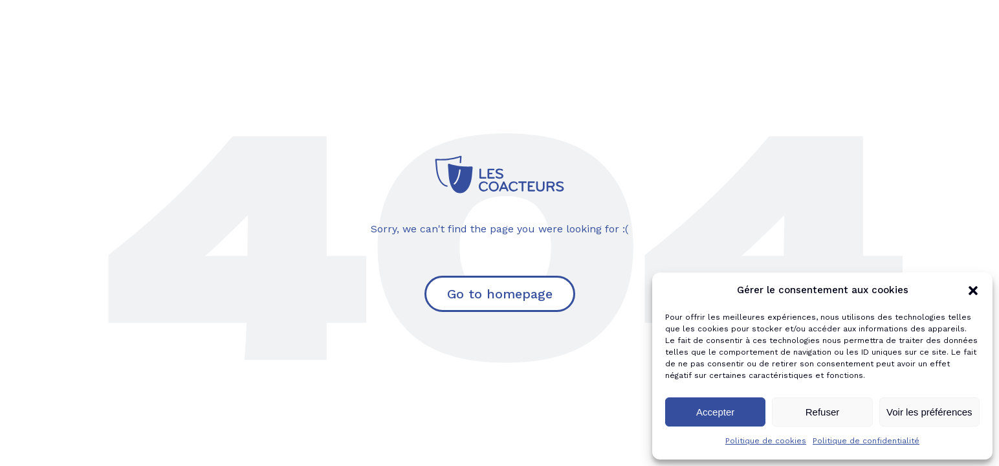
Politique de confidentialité (866, 440)
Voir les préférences (929, 411)
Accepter (715, 411)
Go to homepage (500, 294)
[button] (973, 290)
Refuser (823, 411)
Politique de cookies (765, 440)
